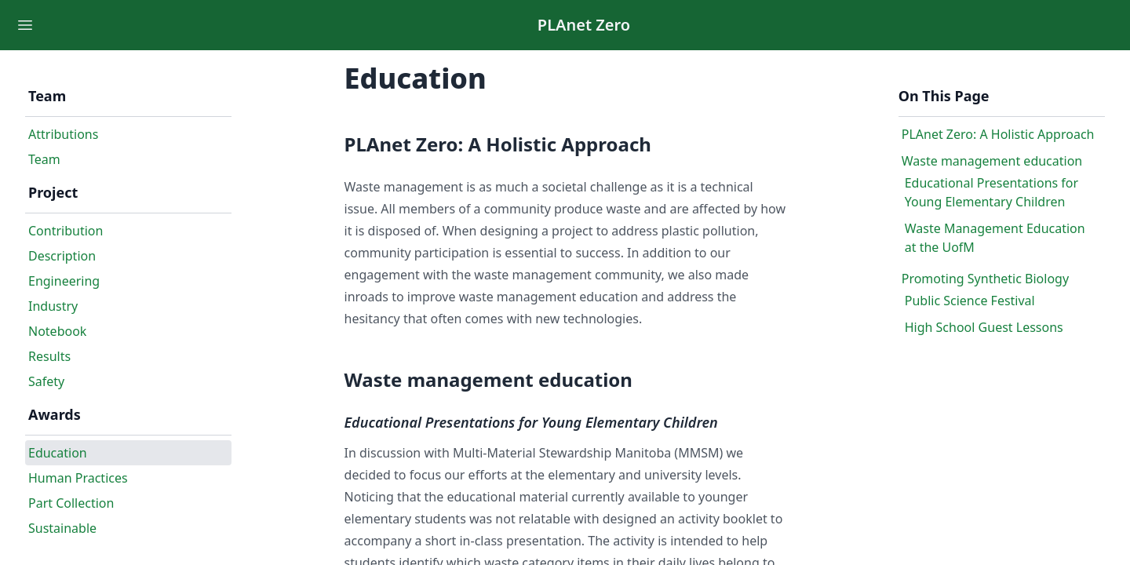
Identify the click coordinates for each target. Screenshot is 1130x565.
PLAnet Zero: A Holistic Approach (998, 134)
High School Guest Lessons (984, 327)
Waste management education (992, 161)
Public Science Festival (970, 300)
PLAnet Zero (584, 24)
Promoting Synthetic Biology (985, 278)
